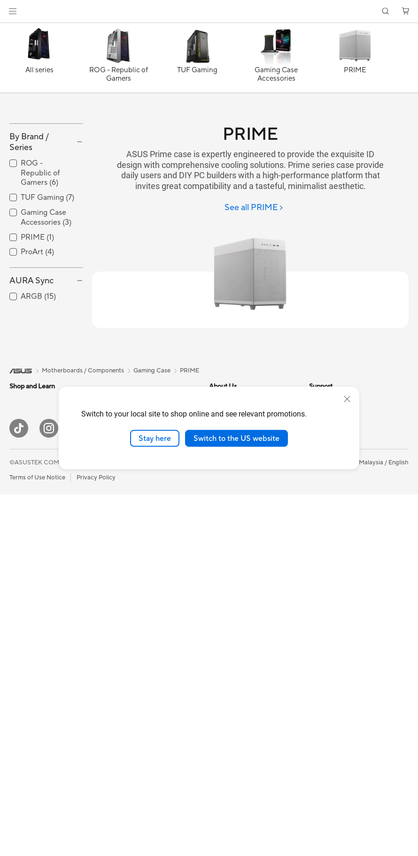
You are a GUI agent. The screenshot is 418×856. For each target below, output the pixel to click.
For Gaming (25, 557)
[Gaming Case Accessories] (276, 60)
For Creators (27, 529)
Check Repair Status (237, 655)
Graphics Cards (31, 713)
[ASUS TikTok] (18, 789)
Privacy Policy (96, 838)
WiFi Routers (126, 557)
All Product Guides (335, 500)
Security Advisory (233, 684)
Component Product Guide (346, 514)
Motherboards (29, 699)
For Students (27, 543)
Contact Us (225, 528)
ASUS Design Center (338, 472)
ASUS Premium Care (237, 698)
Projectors (24, 600)
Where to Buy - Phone (340, 572)
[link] (209, 11)
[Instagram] (48, 789)
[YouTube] (109, 789)
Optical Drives (127, 486)
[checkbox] (46, 233)
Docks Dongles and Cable (143, 740)
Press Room (225, 514)
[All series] (39, 60)
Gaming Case (27, 727)
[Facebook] (79, 789)
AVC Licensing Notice (339, 621)
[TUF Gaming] (197, 60)
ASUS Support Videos (240, 726)
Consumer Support (235, 599)
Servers (118, 627)
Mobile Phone (28, 458)
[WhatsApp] (169, 789)
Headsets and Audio (135, 684)
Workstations (27, 670)
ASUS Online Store (335, 607)
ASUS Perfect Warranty (241, 712)
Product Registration (238, 670)
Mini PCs (21, 656)
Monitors (22, 586)
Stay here (155, 438)
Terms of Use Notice (37, 838)
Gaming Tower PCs (35, 642)
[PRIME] (355, 60)
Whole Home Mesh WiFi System (152, 571)
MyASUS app (228, 500)
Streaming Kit (127, 698)
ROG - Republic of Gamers (40, 232)
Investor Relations (234, 486)
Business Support (233, 613)
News (216, 472)
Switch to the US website (236, 438)
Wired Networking (133, 599)
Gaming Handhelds (35, 473)
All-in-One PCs (29, 614)
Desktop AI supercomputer (145, 613)
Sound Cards (126, 472)
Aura (315, 649)
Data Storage (126, 500)
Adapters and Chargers (140, 726)
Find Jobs (222, 542)
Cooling (20, 741)
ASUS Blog (324, 486)
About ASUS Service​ (237, 585)
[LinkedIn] (139, 789)
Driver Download (232, 641)
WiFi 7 (116, 529)
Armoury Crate (330, 635)
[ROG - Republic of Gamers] (118, 60)
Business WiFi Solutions (140, 585)
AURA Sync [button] (31, 340)
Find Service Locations (240, 627)
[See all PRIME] (254, 208)
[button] (12, 11)
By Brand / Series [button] (29, 201)
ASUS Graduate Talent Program (253, 557)
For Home (23, 501)
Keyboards (123, 656)
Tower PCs (24, 628)
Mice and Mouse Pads (138, 670)
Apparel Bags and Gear (140, 712)
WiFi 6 (116, 543)
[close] (347, 398)
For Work (22, 515)
